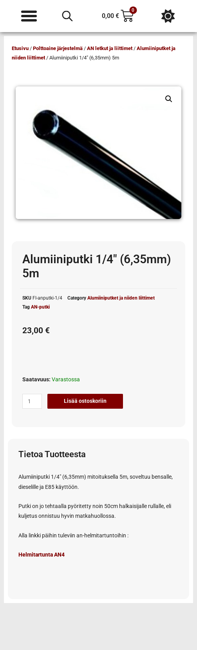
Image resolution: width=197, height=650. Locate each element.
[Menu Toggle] (29, 16)
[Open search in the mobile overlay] (67, 16)
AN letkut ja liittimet (109, 48)
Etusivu (20, 48)
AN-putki (40, 307)
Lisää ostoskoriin (85, 401)
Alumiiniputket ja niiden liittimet (121, 298)
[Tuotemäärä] (32, 401)
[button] (169, 99)
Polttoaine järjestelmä (58, 48)
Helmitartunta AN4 (41, 554)
